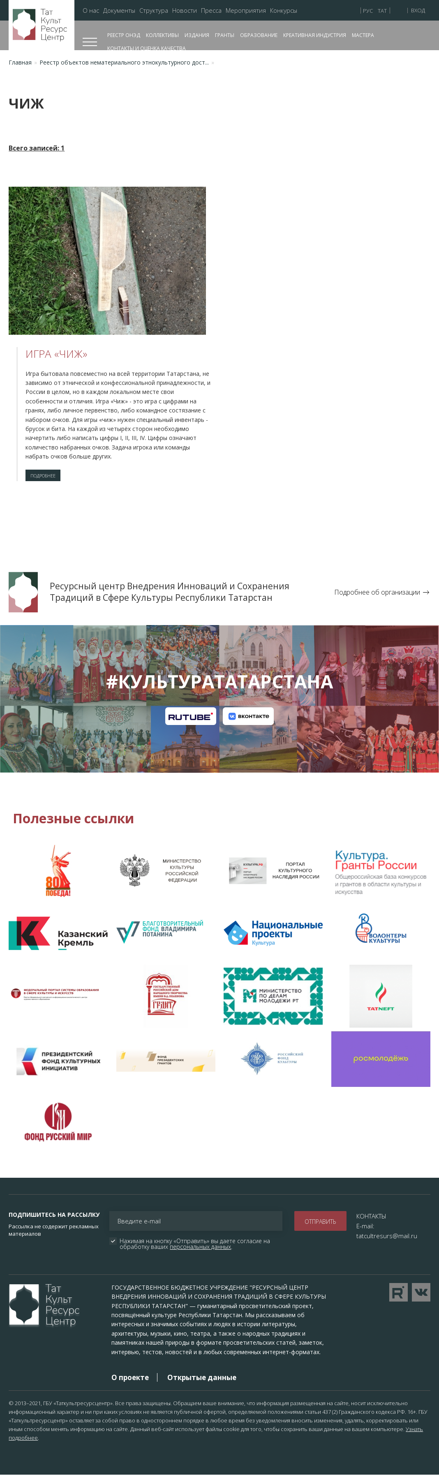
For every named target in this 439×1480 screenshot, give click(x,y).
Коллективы (162, 35)
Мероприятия (246, 10)
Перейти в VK (421, 1297)
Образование (258, 35)
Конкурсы (283, 10)
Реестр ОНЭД (123, 35)
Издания (197, 35)
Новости (184, 10)
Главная (20, 62)
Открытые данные (201, 1382)
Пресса (211, 10)
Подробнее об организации (377, 597)
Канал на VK (248, 721)
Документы (119, 10)
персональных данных (200, 1251)
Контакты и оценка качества (146, 48)
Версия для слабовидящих (399, 10)
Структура (153, 10)
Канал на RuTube (190, 721)
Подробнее (50, 478)
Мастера (363, 35)
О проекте (130, 1382)
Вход (418, 10)
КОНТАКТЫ (371, 1221)
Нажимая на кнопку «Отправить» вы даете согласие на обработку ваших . (196, 1248)
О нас (91, 10)
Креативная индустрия (314, 35)
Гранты (224, 35)
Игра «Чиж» (56, 353)
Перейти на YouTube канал (398, 1297)
